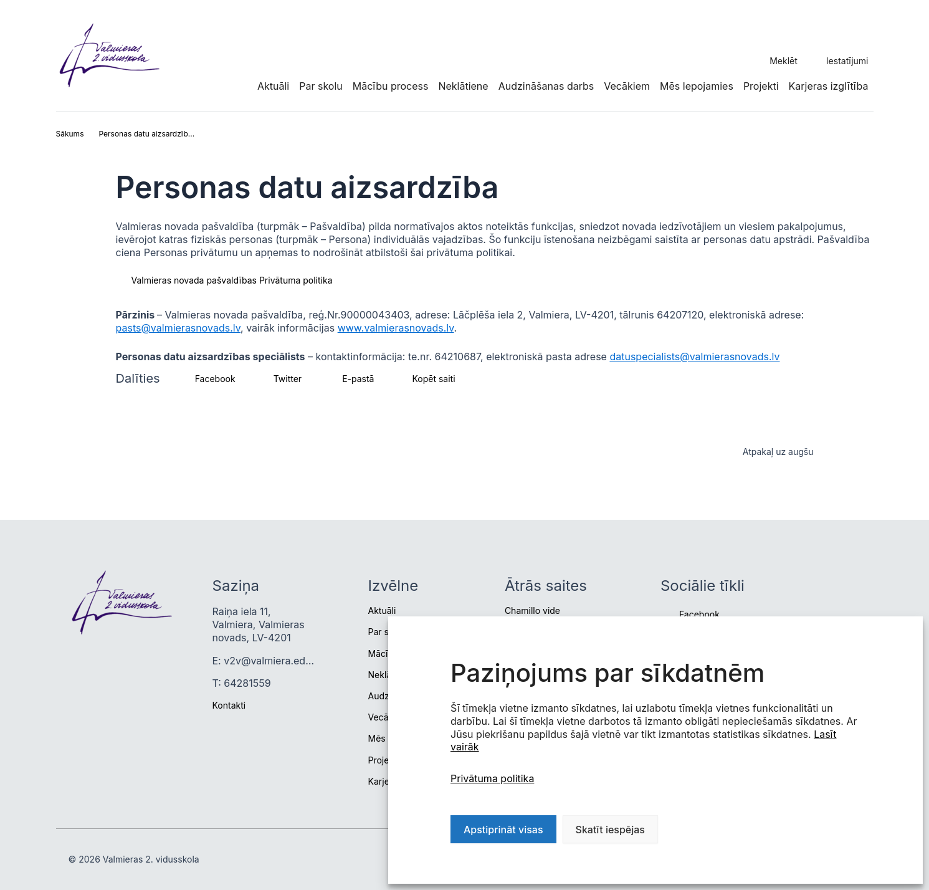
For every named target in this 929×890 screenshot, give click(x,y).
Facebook (699, 614)
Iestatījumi (847, 60)
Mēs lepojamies (696, 86)
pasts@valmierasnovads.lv (178, 328)
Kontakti (229, 705)
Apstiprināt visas (503, 829)
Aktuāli (273, 86)
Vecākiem (627, 86)
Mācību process (391, 86)
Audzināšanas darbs (546, 86)
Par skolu (321, 86)
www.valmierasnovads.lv (396, 328)
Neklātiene (463, 86)
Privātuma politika (492, 778)
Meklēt (783, 60)
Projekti (761, 86)
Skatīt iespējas (610, 829)
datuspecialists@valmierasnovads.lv (694, 356)
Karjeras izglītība (829, 86)
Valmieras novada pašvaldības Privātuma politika (232, 280)
